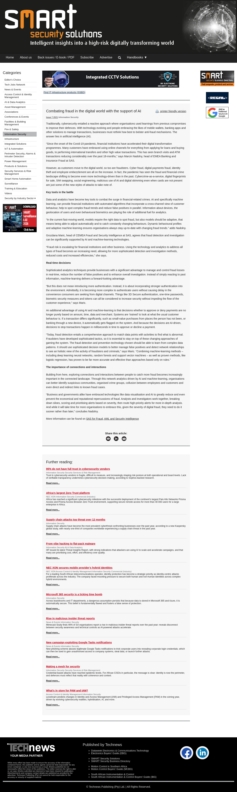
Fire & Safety (12, 129)
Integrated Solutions (15, 143)
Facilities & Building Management (15, 123)
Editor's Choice (13, 79)
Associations (11, 111)
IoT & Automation (14, 148)
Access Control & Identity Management (18, 96)
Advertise (106, 57)
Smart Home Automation (18, 178)
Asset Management (15, 107)
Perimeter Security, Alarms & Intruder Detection (20, 155)
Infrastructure (12, 139)
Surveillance (11, 183)
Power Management (15, 161)
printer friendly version (170, 111)
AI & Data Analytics (15, 102)
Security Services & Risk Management (18, 172)
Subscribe (87, 57)
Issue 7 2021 (52, 117)
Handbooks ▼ (137, 57)
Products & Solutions (16, 166)
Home (10, 57)
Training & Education (16, 188)
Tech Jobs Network (15, 84)
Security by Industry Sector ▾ (20, 198)
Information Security (15, 134)
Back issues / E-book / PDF (56, 57)
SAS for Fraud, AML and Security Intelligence (112, 418)
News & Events (13, 89)
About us (26, 57)
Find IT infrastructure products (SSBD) (64, 92)
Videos (8, 193)
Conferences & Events (17, 116)
